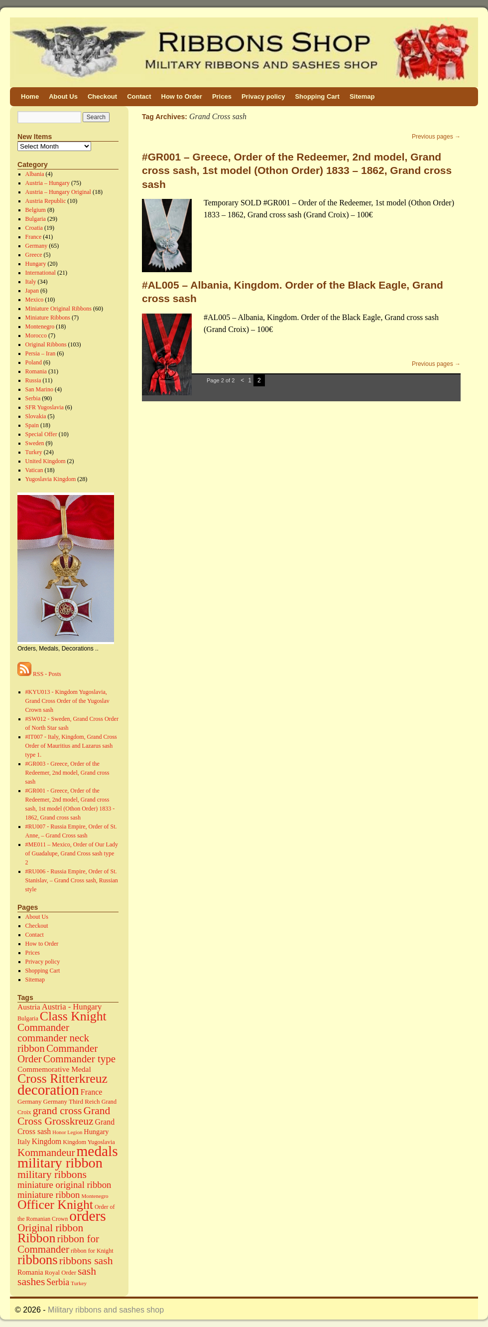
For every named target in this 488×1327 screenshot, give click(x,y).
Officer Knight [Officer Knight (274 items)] (55, 1204)
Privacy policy (263, 96)
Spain (32, 425)
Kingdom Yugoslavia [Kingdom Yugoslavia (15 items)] (89, 1142)
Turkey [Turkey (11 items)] (79, 1283)
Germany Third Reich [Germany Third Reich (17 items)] (71, 1101)
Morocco (36, 335)
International (40, 272)
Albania (34, 173)
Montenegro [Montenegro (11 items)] (95, 1196)
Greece (33, 254)
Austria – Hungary (47, 182)
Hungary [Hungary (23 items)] (96, 1132)
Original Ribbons (46, 344)
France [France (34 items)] (92, 1092)
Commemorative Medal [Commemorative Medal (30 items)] (54, 1069)
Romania (36, 371)
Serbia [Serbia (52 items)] (57, 1282)
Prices (222, 96)
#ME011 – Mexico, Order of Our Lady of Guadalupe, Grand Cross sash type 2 (72, 853)
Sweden (34, 443)
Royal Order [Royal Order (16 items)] (60, 1272)
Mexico (34, 299)
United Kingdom (45, 461)
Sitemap (362, 96)
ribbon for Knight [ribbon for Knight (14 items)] (92, 1250)
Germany (36, 245)
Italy (30, 281)
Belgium (35, 209)
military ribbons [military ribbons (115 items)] (52, 1174)
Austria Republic (45, 200)
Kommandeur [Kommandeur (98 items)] (46, 1153)
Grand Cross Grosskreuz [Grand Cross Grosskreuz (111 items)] (63, 1116)
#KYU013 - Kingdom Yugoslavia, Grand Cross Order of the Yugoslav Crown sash (67, 700)
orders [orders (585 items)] (87, 1216)
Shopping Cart (317, 96)
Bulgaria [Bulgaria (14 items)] (27, 1018)
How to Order (181, 96)
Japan (32, 290)
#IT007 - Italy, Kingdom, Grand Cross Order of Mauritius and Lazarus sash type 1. (71, 745)
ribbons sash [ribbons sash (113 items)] (86, 1261)
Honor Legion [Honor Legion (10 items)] (67, 1132)
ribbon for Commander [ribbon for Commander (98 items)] (58, 1244)
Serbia (33, 398)
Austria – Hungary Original (58, 191)
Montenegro (40, 326)
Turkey (33, 452)
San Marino (39, 389)
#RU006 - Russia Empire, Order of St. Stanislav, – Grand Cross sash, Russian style (71, 880)
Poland (33, 362)
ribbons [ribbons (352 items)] (37, 1259)
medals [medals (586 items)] (97, 1151)
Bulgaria (35, 218)
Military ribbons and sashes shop (106, 1310)
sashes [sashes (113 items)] (31, 1282)
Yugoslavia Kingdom (50, 479)
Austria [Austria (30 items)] (28, 1006)
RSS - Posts (39, 673)
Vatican (34, 470)
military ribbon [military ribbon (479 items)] (60, 1162)
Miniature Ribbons (47, 317)
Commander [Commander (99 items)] (43, 1027)
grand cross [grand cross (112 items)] (57, 1111)
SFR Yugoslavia (44, 407)
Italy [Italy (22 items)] (23, 1142)
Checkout (102, 96)
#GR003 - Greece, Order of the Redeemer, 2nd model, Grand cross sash (67, 772)
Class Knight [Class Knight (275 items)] (73, 1016)
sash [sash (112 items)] (87, 1271)
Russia (33, 380)
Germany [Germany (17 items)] (29, 1101)
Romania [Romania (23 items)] (30, 1272)
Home (30, 96)
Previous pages (436, 136)
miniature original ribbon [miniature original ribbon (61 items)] (64, 1184)
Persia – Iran (40, 353)
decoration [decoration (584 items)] (48, 1090)
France (33, 236)
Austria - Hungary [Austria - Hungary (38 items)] (72, 1006)
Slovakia (35, 416)
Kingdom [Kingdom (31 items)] (46, 1141)
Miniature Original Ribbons (58, 308)
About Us (63, 96)
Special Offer (41, 434)
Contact (139, 96)
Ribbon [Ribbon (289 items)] (36, 1238)
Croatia (34, 227)
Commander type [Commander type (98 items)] (79, 1059)
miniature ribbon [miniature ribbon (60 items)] (48, 1194)
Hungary (35, 263)
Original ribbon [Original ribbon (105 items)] (50, 1228)
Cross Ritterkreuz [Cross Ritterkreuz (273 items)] (62, 1078)
